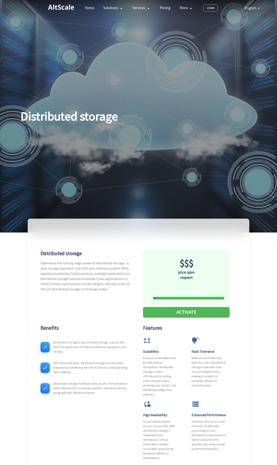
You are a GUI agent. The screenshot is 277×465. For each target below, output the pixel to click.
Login (210, 8)
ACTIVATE (186, 312)
